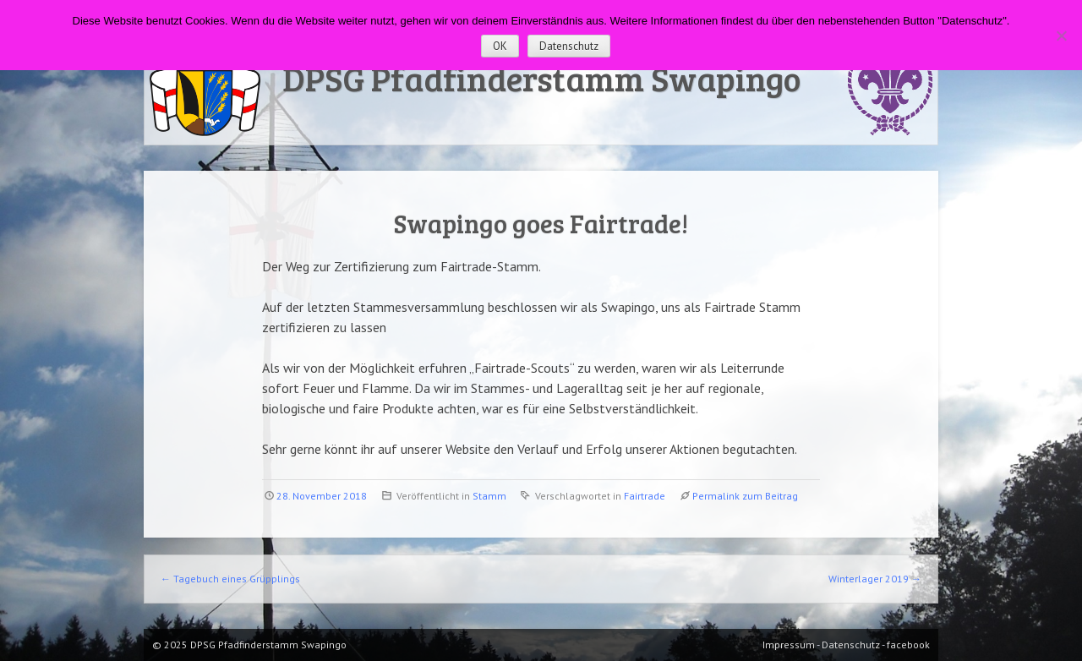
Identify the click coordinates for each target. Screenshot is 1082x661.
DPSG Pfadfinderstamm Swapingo (541, 78)
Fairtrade (644, 495)
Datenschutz (568, 46)
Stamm (489, 495)
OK (500, 46)
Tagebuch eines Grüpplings (230, 578)
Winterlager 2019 (874, 578)
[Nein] (1060, 35)
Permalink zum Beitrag (745, 495)
